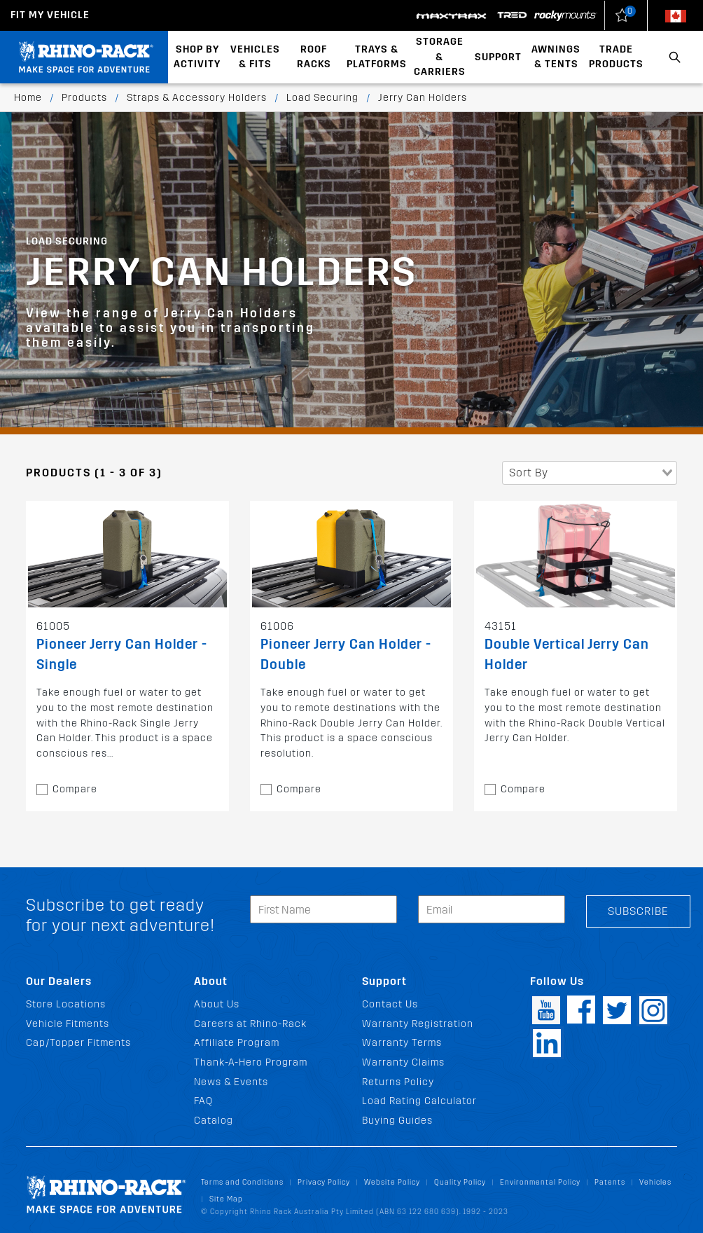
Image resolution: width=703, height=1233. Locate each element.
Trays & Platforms (377, 57)
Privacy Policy (324, 1182)
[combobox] (589, 473)
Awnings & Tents (555, 57)
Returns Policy (398, 1082)
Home (28, 98)
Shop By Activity (197, 57)
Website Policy (392, 1182)
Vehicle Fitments (67, 1024)
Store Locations (66, 1004)
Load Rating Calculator (419, 1101)
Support (498, 57)
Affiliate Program (236, 1043)
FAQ (203, 1101)
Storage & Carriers (440, 57)
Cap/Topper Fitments (78, 1043)
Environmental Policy (540, 1182)
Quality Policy (460, 1182)
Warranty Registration (417, 1024)
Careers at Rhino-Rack (250, 1024)
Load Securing (322, 98)
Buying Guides (397, 1121)
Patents (609, 1182)
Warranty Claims (403, 1062)
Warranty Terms (402, 1043)
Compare (75, 789)
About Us (216, 1004)
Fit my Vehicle (50, 15)
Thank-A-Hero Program (250, 1062)
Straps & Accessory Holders (197, 98)
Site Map (226, 1199)
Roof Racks (314, 57)
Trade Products (616, 57)
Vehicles (655, 1182)
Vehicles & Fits (255, 57)
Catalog (213, 1121)
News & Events (231, 1082)
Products (84, 98)
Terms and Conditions (242, 1182)
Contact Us (390, 1004)
